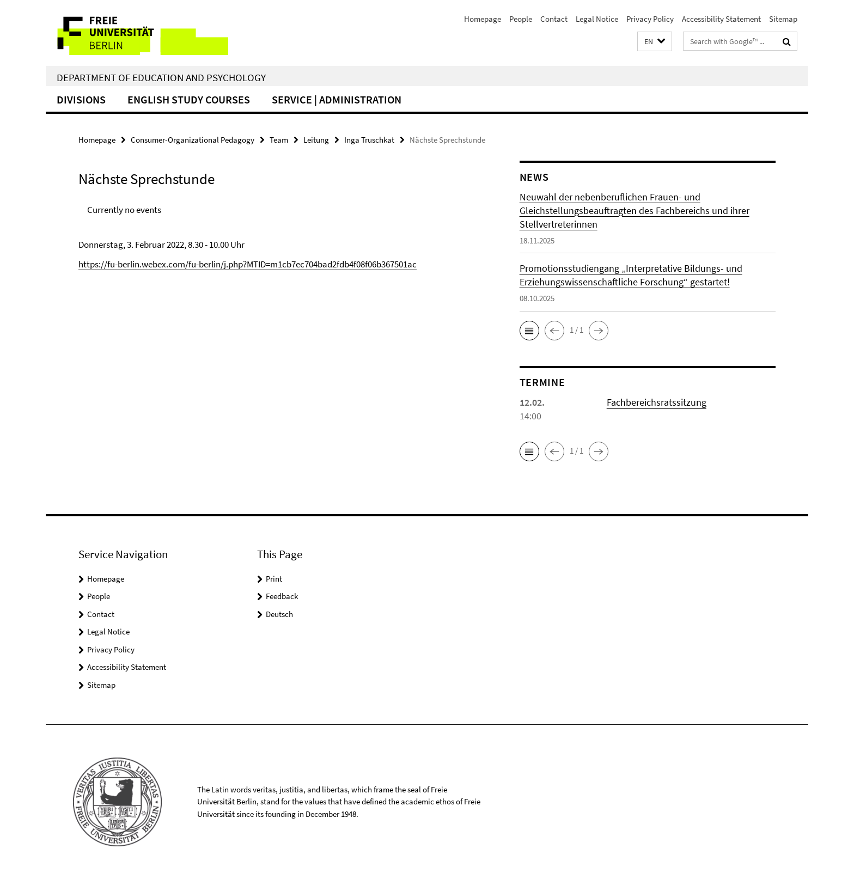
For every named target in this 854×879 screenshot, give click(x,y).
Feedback (282, 596)
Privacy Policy (650, 19)
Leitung (316, 140)
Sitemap (783, 19)
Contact (554, 19)
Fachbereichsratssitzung (656, 402)
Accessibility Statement (721, 19)
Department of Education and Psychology (161, 77)
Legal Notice (597, 19)
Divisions (81, 99)
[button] (654, 42)
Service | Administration (336, 99)
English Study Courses (188, 99)
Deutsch (279, 614)
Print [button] (274, 578)
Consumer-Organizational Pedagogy (192, 140)
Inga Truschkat (369, 140)
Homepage (482, 19)
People (520, 19)
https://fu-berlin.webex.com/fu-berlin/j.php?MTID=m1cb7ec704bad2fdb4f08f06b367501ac (247, 264)
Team (279, 140)
